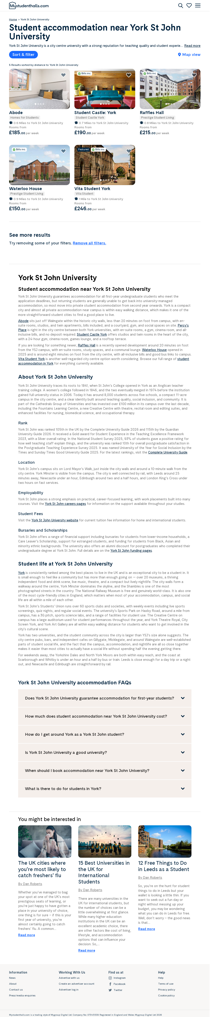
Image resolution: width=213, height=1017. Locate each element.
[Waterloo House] (40, 165)
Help (160, 977)
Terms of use (165, 983)
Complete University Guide (167, 452)
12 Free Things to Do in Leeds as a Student (163, 866)
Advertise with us (69, 977)
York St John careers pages (65, 504)
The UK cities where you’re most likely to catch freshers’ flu (42, 869)
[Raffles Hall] (171, 89)
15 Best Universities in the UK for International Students (104, 872)
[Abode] (40, 89)
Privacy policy (166, 989)
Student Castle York (92, 334)
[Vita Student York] (105, 165)
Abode (23, 321)
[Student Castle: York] (105, 89)
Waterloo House (154, 350)
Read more (26, 935)
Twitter (115, 990)
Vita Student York (31, 359)
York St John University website (55, 520)
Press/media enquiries (22, 995)
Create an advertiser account (76, 983)
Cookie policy (166, 995)
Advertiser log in (68, 989)
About (13, 983)
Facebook (116, 984)
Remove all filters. (89, 243)
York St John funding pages (131, 550)
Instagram (117, 978)
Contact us (16, 989)
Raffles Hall (86, 345)
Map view (189, 54)
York (21, 573)
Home (13, 19)
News (12, 977)
